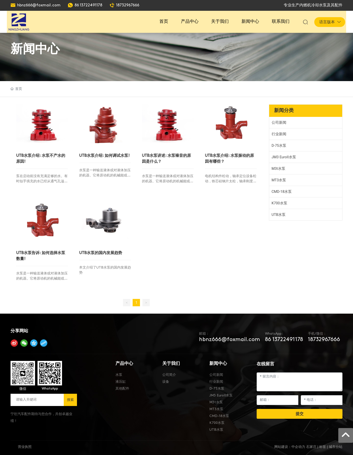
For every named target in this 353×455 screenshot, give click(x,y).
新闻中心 (35, 48)
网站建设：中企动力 (289, 445)
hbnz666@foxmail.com (39, 5)
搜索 (70, 398)
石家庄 (311, 445)
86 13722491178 (88, 5)
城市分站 (335, 445)
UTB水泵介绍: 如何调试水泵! (105, 155)
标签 (322, 445)
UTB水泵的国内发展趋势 (101, 251)
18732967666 (127, 5)
